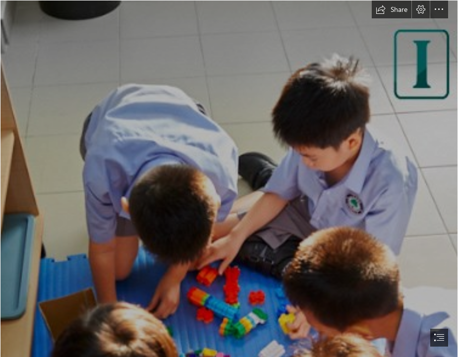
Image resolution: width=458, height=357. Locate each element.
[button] (391, 9)
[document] (229, 178)
